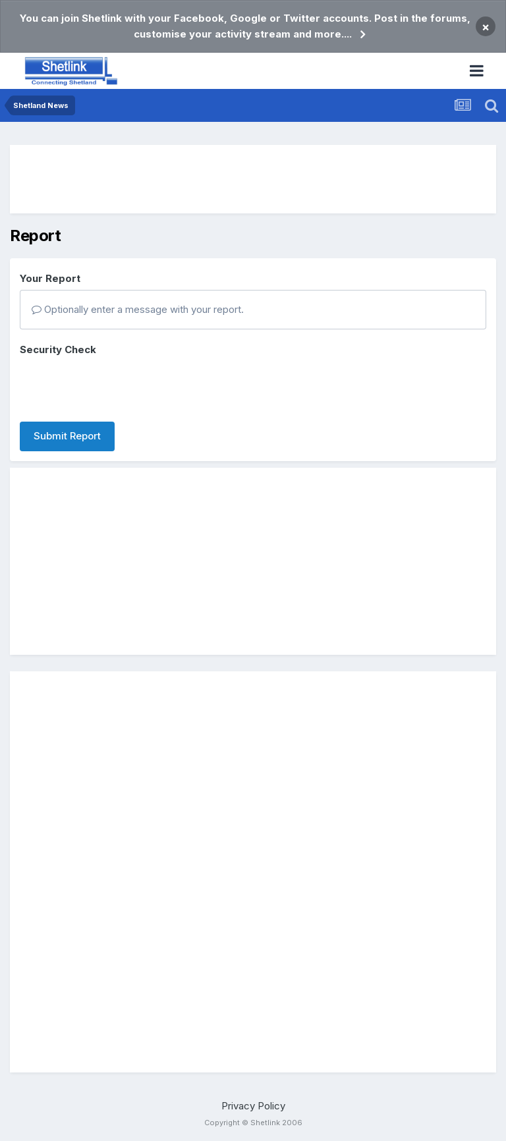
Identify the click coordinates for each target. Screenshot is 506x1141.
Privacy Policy (253, 1105)
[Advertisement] (253, 179)
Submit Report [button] (67, 436)
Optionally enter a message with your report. (138, 309)
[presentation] (120, 386)
